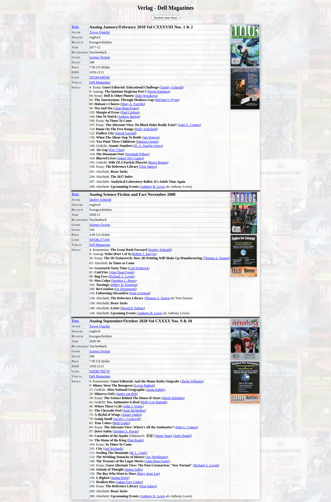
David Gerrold (125, 133)
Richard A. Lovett (122, 276)
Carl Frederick (139, 268)
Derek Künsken (158, 91)
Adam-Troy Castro (130, 158)
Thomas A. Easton (216, 258)
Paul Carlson (130, 112)
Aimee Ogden (131, 415)
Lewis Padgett (144, 385)
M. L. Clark (138, 453)
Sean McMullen (134, 410)
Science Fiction (99, 57)
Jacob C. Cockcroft (127, 419)
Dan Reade (135, 440)
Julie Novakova (146, 96)
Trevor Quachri (99, 32)
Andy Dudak (182, 436)
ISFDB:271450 (99, 240)
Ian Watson (151, 137)
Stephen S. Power (125, 431)
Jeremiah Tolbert (137, 154)
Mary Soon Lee (148, 474)
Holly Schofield (145, 129)
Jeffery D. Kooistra (124, 285)
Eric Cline (116, 150)
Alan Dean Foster (126, 108)
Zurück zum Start (165, 17)
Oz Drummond (125, 289)
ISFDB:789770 (99, 371)
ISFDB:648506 (99, 77)
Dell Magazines (99, 82)
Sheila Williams (191, 381)
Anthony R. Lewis (152, 187)
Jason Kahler (155, 390)
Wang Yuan (163, 436)
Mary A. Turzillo (133, 104)
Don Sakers (148, 167)
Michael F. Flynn (166, 100)
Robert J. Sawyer (144, 254)
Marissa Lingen (147, 142)
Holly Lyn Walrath (153, 402)
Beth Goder (121, 423)
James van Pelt (126, 394)
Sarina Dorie (119, 478)
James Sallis (133, 469)
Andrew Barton (128, 116)
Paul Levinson (139, 293)
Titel (75, 27)
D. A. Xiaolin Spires (148, 146)
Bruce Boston (158, 162)
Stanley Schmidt (171, 87)
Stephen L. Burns (123, 281)
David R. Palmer (133, 308)
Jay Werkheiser (157, 457)
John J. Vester (133, 406)
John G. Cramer (189, 125)
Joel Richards (113, 449)
